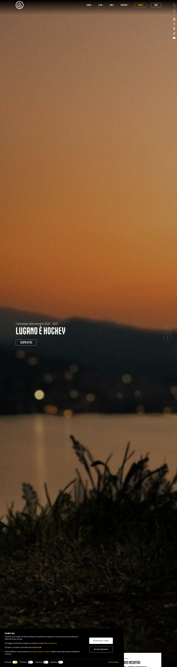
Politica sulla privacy (50, 643)
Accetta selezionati (101, 649)
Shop (156, 5)
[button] (167, 328)
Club (101, 5)
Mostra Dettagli (113, 662)
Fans (112, 5)
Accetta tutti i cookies (101, 641)
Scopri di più (26, 342)
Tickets (140, 5)
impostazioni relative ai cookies (39, 652)
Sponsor (125, 5)
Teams (89, 5)
